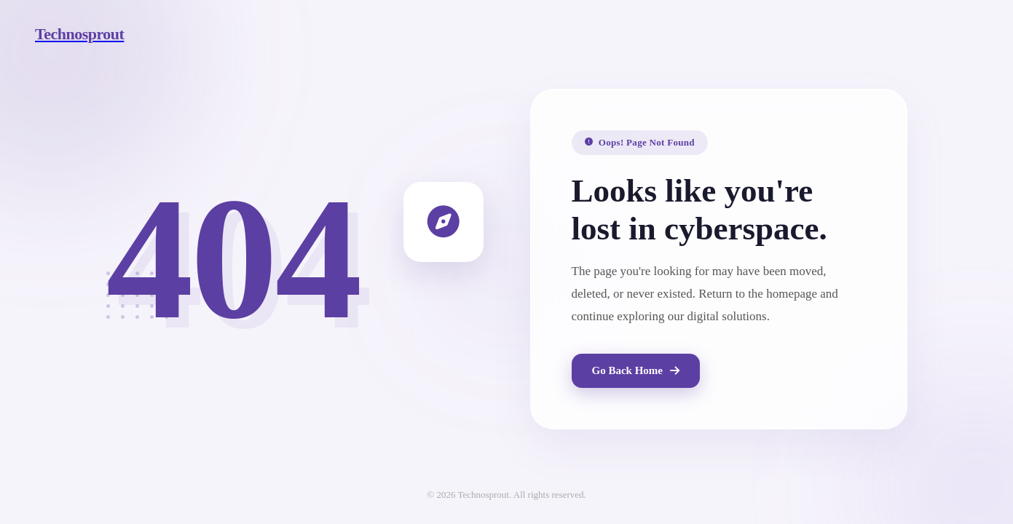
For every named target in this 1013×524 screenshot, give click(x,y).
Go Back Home (636, 370)
